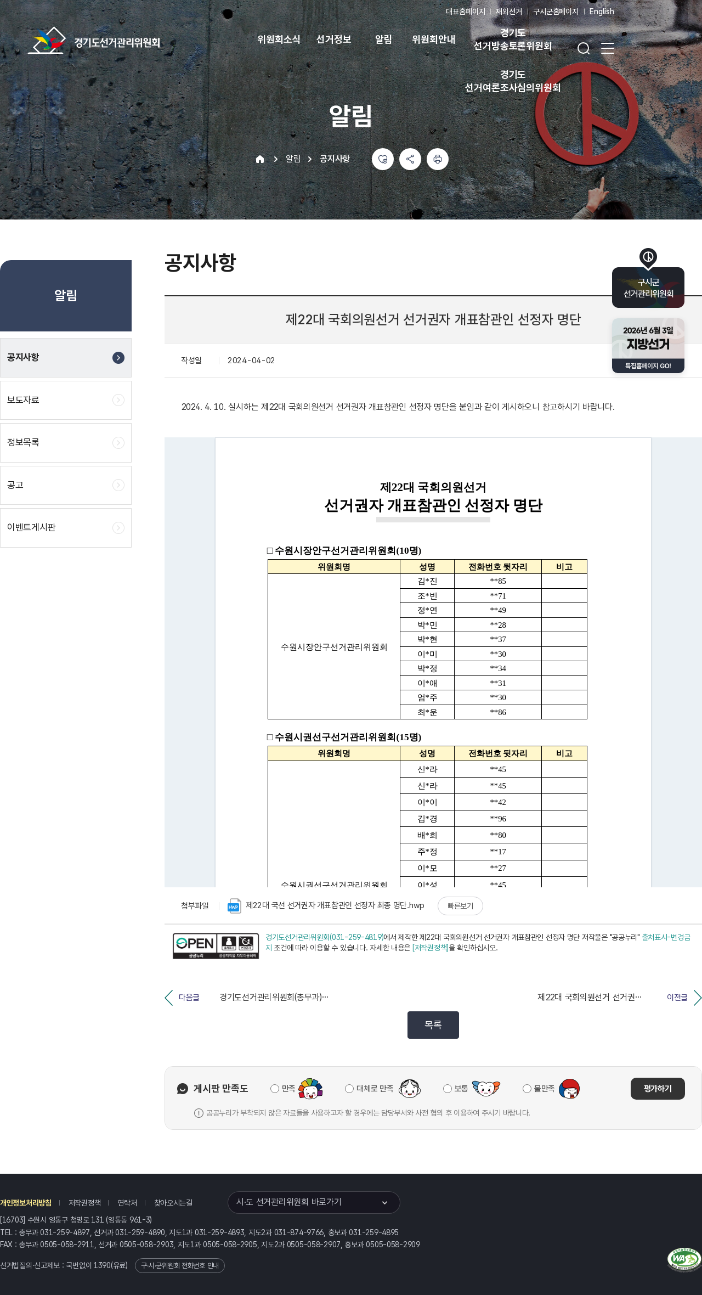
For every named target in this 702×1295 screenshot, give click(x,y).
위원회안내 (433, 39)
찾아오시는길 (173, 1202)
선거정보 (333, 39)
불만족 (544, 1089)
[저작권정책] (430, 947)
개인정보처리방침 (26, 1202)
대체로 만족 (374, 1089)
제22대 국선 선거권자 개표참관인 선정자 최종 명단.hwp (326, 906)
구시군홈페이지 (556, 11)
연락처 (127, 1202)
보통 (461, 1089)
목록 (432, 1025)
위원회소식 (279, 39)
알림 (384, 39)
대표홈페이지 (465, 11)
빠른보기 (460, 906)
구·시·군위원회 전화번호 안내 (180, 1266)
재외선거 (509, 11)
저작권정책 (85, 1202)
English (602, 11)
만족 (289, 1089)
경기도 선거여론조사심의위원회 (513, 81)
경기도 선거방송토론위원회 (513, 39)
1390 (102, 1265)
